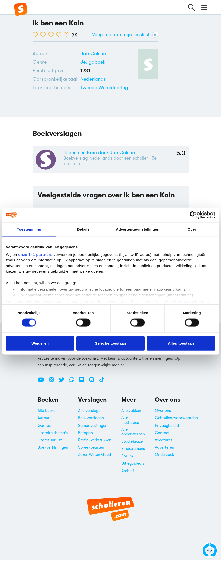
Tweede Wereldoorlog (104, 87)
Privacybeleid (167, 428)
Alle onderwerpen (133, 434)
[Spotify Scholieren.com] (93, 384)
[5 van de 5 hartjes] (68, 34)
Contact (162, 435)
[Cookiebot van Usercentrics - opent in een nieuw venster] (193, 215)
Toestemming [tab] (29, 229)
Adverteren (164, 449)
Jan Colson (93, 53)
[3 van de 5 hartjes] (52, 34)
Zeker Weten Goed (94, 457)
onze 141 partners (35, 254)
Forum (127, 458)
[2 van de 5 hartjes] (44, 34)
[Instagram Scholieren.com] (53, 384)
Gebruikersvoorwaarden (176, 420)
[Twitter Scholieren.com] (63, 384)
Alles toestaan (181, 343)
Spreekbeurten (91, 449)
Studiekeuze (132, 443)
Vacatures (163, 442)
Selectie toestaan (110, 343)
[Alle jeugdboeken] (92, 62)
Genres (44, 428)
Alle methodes (130, 422)
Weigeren (40, 343)
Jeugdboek (92, 62)
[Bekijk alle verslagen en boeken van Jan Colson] (93, 53)
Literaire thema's (53, 435)
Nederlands (93, 79)
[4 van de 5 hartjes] (60, 34)
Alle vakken (131, 413)
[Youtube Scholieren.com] (43, 384)
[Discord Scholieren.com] (83, 384)
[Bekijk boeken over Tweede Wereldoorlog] (104, 87)
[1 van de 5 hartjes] (36, 34)
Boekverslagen (91, 420)
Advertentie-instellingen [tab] (137, 229)
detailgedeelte (186, 301)
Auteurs (44, 420)
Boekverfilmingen (53, 449)
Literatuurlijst (50, 442)
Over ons (163, 413)
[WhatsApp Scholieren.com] (73, 384)
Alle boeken (48, 413)
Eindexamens (133, 451)
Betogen (85, 435)
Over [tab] (192, 229)
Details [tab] (83, 229)
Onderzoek (164, 457)
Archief (127, 473)
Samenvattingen (92, 428)
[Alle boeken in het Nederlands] (93, 79)
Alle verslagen (90, 413)
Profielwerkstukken (94, 442)
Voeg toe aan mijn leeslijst (125, 35)
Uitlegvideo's (132, 465)
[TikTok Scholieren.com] (101, 384)
